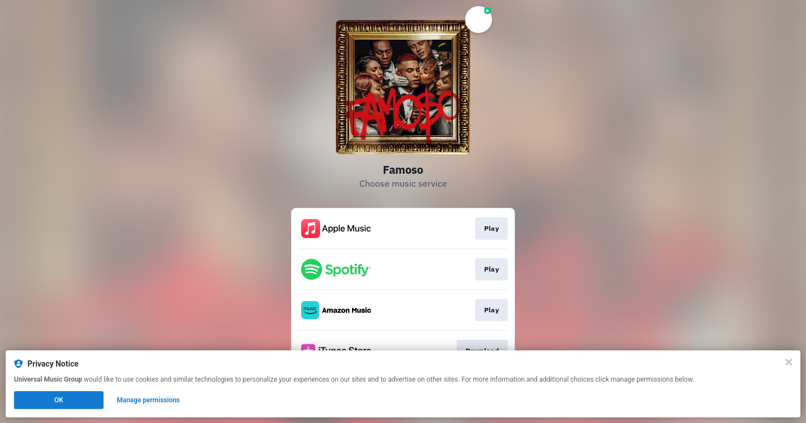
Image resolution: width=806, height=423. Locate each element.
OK (58, 400)
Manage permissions (148, 400)
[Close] (789, 362)
